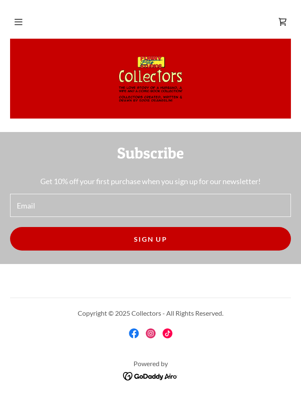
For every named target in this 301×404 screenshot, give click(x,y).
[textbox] (150, 205)
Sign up (150, 239)
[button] (18, 21)
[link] (282, 21)
